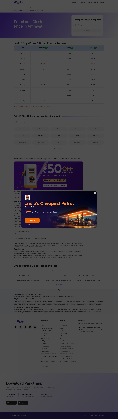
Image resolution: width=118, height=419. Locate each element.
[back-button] (95, 193)
